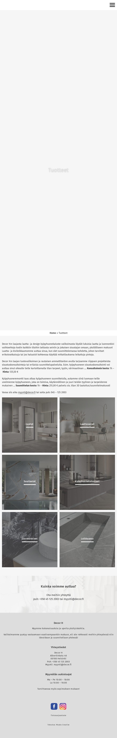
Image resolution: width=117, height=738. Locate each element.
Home (53, 333)
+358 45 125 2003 (49, 599)
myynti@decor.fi (27, 392)
